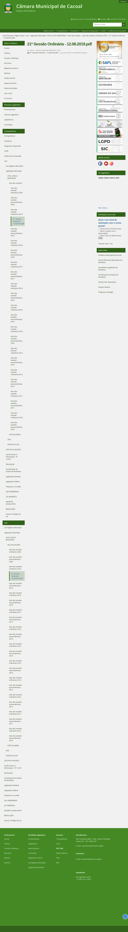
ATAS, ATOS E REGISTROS (56, 35)
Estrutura (7, 853)
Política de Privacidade (117, 31)
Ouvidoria (74, 31)
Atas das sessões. (74, 35)
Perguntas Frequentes (89, 31)
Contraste (113, 19)
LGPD (103, 31)
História (7, 844)
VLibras (123, 19)
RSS (57, 863)
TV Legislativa (103, 173)
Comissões (32, 853)
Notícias (7, 858)
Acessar (123, 1)
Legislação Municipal (38, 35)
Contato (103, 19)
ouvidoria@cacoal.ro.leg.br (91, 859)
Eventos (7, 863)
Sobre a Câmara (10, 43)
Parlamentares (33, 839)
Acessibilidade (91, 19)
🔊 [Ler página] (125, 917)
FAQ (57, 858)
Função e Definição (11, 848)
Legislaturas (32, 844)
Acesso (6, 839)
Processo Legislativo (12, 105)
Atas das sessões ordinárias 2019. (95, 35)
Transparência (62, 31)
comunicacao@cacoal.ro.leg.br (92, 846)
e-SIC (58, 844)
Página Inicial (48, 31)
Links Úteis (102, 250)
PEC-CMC (59, 848)
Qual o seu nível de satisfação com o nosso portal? (109, 223)
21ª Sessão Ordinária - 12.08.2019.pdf (42, 53)
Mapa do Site (78, 19)
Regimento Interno (35, 858)
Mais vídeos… (103, 208)
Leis (27, 35)
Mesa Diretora (33, 848)
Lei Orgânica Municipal (36, 863)
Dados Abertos (61, 853)
